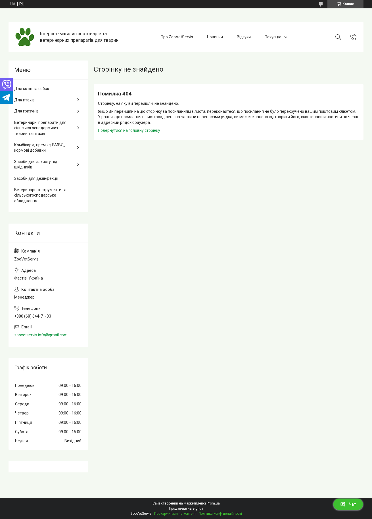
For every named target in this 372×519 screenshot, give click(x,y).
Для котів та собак (31, 88)
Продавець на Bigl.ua (186, 508)
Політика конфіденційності (220, 514)
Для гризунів (26, 111)
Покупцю (273, 37)
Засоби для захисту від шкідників (35, 164)
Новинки (215, 37)
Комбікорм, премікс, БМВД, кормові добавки (39, 148)
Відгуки (244, 37)
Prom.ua (213, 503)
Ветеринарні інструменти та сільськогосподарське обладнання (40, 195)
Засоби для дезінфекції (36, 178)
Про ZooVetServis (177, 37)
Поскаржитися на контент (175, 514)
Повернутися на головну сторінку (129, 130)
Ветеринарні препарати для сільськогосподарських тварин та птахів (40, 128)
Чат (348, 504)
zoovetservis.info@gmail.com (41, 335)
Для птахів (24, 100)
